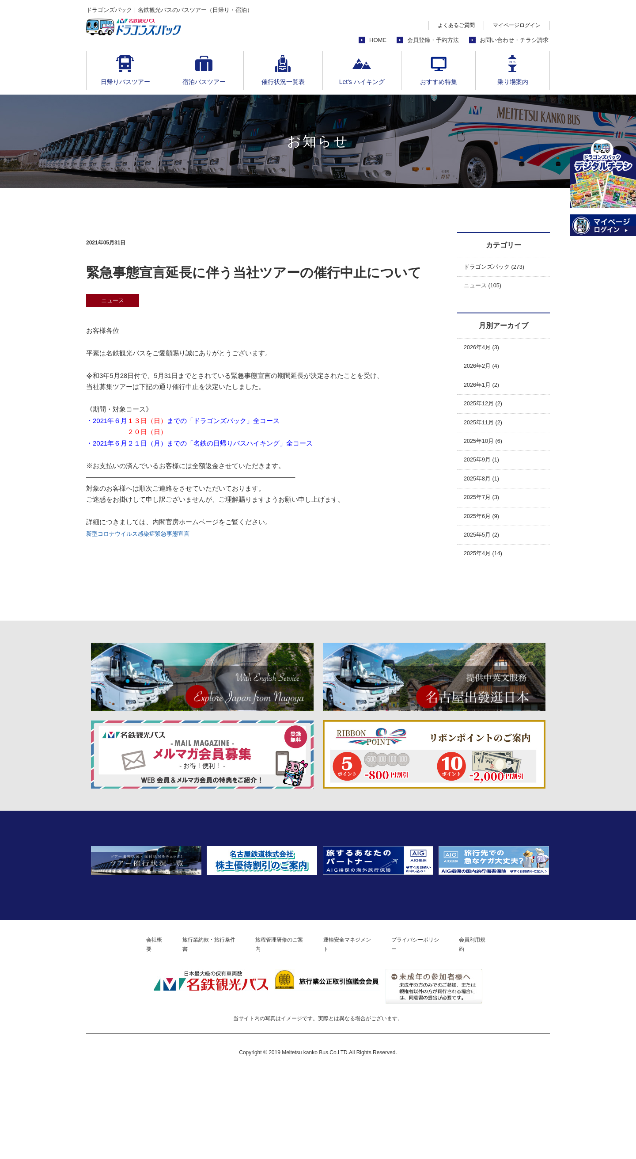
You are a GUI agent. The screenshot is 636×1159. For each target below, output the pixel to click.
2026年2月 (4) (484, 373)
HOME (377, 40)
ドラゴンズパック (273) (499, 268)
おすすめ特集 (438, 81)
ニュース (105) (485, 288)
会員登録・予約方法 (433, 40)
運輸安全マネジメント (355, 1031)
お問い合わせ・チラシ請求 (514, 40)
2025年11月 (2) (486, 434)
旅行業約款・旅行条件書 (192, 1031)
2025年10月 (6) (486, 455)
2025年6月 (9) (484, 537)
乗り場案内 (512, 81)
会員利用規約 (502, 1031)
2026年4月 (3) (484, 352)
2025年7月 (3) (484, 516)
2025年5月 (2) (484, 557)
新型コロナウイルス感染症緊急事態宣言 (145, 533)
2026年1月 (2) (484, 393)
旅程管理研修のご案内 (275, 1031)
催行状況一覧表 (283, 81)
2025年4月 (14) (486, 578)
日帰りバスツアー (125, 81)
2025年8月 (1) (484, 496)
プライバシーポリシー (435, 1031)
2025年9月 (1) (484, 475)
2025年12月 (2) (486, 414)
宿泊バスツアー (204, 81)
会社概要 (127, 1031)
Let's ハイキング (362, 81)
